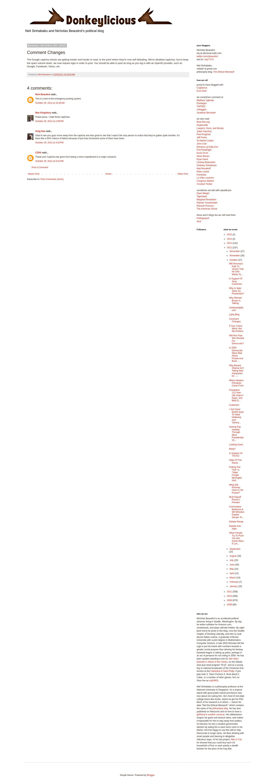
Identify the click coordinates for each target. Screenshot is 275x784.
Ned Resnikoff (204, 168)
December (235, 251)
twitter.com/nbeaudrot (207, 56)
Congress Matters (205, 181)
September (235, 549)
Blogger (151, 775)
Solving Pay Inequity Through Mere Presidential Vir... (236, 433)
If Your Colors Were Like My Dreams (236, 329)
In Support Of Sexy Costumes (235, 281)
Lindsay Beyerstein (206, 162)
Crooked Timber (204, 184)
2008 (229, 604)
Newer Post (33, 174)
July (232, 560)
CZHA (38, 152)
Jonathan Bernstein (206, 112)
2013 (229, 243)
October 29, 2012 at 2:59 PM (49, 121)
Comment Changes (235, 320)
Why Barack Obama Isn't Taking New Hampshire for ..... (236, 370)
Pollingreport (203, 218)
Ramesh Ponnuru (205, 206)
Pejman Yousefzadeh (207, 202)
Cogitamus (202, 87)
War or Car (236, 739)
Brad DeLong (203, 122)
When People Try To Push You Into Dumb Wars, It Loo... (236, 538)
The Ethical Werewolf (223, 72)
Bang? (232, 449)
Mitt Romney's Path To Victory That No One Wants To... (236, 269)
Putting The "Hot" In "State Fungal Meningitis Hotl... (235, 474)
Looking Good (236, 444)
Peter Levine (203, 171)
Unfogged (201, 109)
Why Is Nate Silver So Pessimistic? (236, 291)
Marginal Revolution (206, 199)
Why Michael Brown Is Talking (235, 301)
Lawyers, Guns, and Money (210, 128)
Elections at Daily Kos (207, 147)
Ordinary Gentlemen (207, 165)
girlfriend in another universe (211, 714)
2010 (229, 596)
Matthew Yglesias (205, 100)
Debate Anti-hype (235, 527)
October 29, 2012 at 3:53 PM (49, 142)
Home (108, 174)
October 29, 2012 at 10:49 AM (49, 103)
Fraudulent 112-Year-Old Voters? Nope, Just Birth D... (236, 395)
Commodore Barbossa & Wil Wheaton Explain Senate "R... (236, 512)
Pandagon (202, 103)
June (232, 564)
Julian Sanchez (204, 131)
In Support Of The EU (235, 454)
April (232, 573)
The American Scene (207, 209)
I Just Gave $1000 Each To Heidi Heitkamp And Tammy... (236, 416)
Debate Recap (236, 521)
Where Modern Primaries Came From (236, 383)
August (233, 556)
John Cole (202, 143)
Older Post (182, 174)
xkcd (199, 221)
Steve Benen (203, 156)
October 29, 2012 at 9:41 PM (49, 161)
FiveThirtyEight (204, 150)
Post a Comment (40, 167)
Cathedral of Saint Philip (222, 671)
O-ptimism (234, 405)
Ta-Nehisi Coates (205, 140)
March (233, 577)
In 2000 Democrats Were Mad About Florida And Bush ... (236, 354)
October (234, 260)
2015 (229, 234)
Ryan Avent (202, 159)
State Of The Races (235, 461)
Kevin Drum (202, 153)
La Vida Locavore (205, 177)
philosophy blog (220, 708)
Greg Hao (40, 131)
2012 (229, 247)
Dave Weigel (203, 193)
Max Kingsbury (43, 112)
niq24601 (213, 680)
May (232, 569)
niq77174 (208, 59)
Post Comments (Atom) (52, 179)
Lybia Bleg (234, 314)
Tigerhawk (202, 196)
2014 (229, 239)
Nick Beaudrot (42, 94)
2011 (229, 591)
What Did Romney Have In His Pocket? (236, 489)
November (235, 255)
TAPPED (201, 106)
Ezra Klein (202, 91)
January (234, 586)
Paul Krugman (204, 134)
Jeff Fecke (202, 137)
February (234, 582)
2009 (229, 600)
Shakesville (202, 125)
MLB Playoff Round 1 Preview (235, 500)
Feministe (201, 175)
